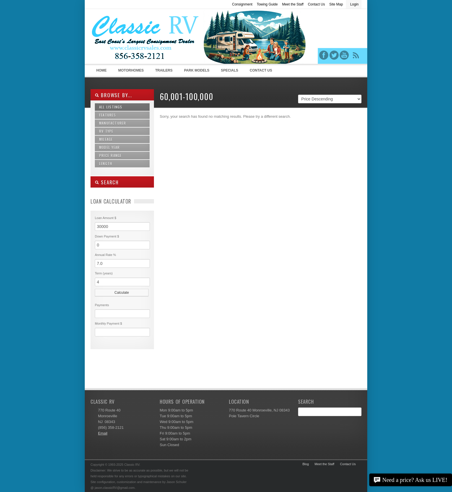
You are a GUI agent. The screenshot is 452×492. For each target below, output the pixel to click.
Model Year (109, 147)
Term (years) (104, 273)
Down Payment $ (107, 236)
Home (101, 70)
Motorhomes (130, 72)
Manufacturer (112, 123)
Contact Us (316, 4)
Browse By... (113, 95)
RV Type (106, 131)
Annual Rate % (105, 255)
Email (103, 433)
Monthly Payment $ (108, 323)
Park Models (196, 70)
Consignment (242, 4)
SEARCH (107, 182)
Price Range (110, 155)
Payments (102, 305)
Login (354, 4)
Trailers (162, 72)
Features (107, 115)
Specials (229, 70)
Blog (305, 464)
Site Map (336, 4)
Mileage (106, 139)
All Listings (111, 106)
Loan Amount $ (105, 218)
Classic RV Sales (134, 38)
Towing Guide (267, 4)
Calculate (121, 293)
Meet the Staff (293, 4)
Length (105, 163)
